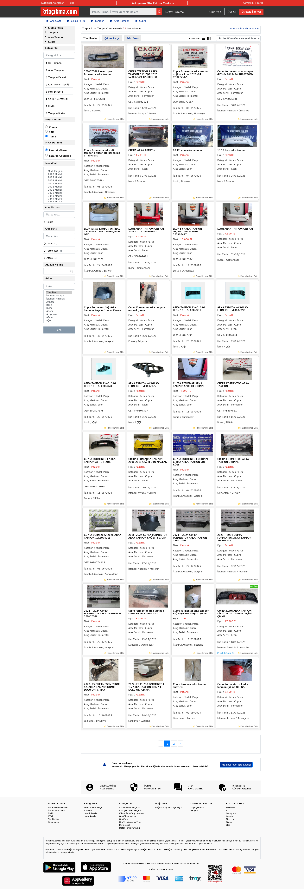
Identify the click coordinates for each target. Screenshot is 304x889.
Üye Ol (232, 11)
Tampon (97, 20)
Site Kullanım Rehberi (58, 807)
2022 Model (59, 186)
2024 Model (59, 180)
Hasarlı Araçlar (91, 813)
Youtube (230, 816)
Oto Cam (123, 819)
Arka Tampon (119, 20)
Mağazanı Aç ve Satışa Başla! (168, 807)
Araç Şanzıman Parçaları (130, 810)
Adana (59, 311)
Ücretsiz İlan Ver (251, 11)
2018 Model (59, 199)
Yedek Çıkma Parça (93, 807)
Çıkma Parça (76, 20)
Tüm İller (59, 292)
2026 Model (59, 174)
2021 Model (59, 189)
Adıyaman (59, 314)
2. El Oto (88, 810)
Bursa (59, 308)
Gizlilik (51, 813)
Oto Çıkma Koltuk (127, 816)
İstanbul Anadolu (59, 298)
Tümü (52, 136)
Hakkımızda (53, 822)
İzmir (59, 304)
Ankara (59, 301)
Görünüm (194, 38)
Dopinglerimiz (197, 807)
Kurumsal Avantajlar (52, 2)
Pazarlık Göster (58, 150)
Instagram (231, 813)
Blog (72, 2)
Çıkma (53, 127)
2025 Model (59, 177)
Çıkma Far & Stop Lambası (131, 813)
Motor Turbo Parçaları (129, 828)
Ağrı (59, 320)
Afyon (59, 317)
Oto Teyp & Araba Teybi (130, 822)
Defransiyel (124, 825)
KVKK (51, 816)
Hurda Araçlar (90, 816)
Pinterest (230, 819)
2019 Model (59, 196)
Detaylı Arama (174, 11)
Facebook (230, 807)
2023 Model (59, 183)
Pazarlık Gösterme (60, 155)
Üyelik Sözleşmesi (56, 810)
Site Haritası (54, 819)
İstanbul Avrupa (59, 295)
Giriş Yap (215, 11)
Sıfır (51, 131)
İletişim (194, 810)
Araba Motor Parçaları (129, 807)
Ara (59, 330)
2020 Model (59, 192)
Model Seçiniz (59, 171)
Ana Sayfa (54, 20)
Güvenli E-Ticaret (253, 2)
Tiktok (229, 822)
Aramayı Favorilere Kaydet (244, 28)
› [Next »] (180, 743)
